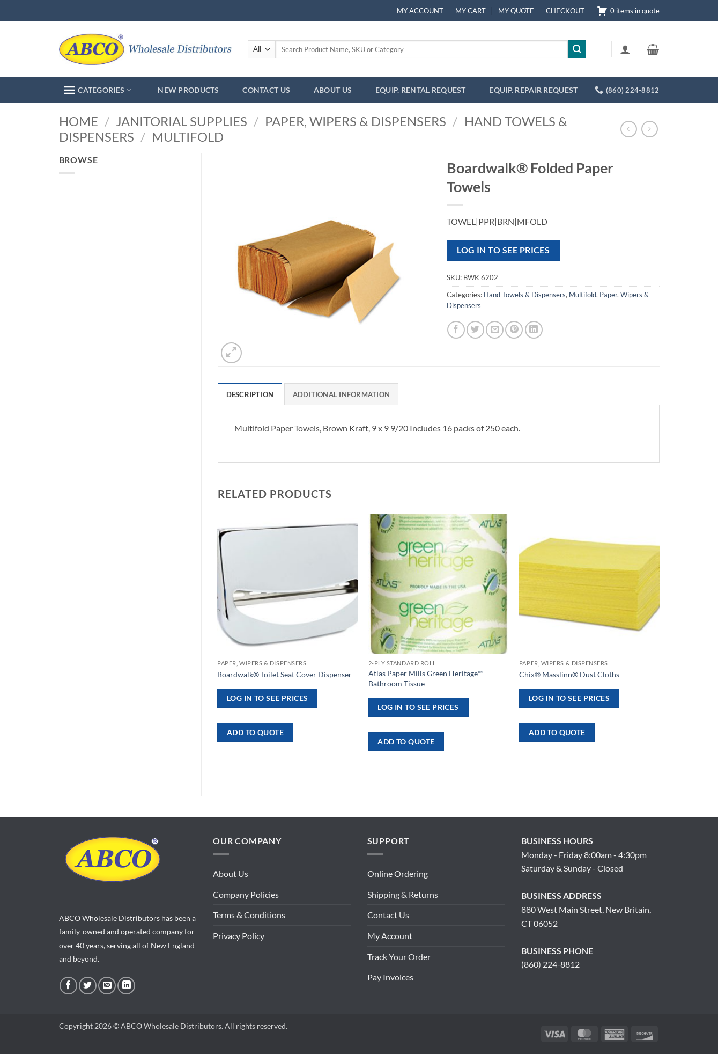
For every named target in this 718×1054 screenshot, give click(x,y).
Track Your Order (399, 956)
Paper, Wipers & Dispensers (355, 121)
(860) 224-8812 (550, 964)
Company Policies (246, 894)
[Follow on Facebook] (68, 985)
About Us (230, 873)
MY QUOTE (516, 10)
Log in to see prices (503, 250)
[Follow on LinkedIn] (126, 985)
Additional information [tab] (341, 394)
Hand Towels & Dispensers (525, 294)
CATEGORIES (97, 90)
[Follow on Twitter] (88, 985)
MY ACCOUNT (420, 10)
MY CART (470, 10)
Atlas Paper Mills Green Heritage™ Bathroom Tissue (425, 678)
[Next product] (628, 129)
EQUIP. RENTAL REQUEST (420, 89)
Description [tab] (250, 394)
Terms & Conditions (249, 915)
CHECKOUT (565, 10)
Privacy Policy (238, 936)
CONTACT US (266, 89)
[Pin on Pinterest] (514, 330)
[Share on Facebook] (456, 330)
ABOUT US (333, 89)
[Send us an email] (107, 985)
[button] (625, 49)
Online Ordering (397, 873)
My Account (389, 936)
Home (78, 121)
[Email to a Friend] (495, 330)
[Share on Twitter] (475, 330)
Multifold (188, 136)
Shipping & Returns (402, 894)
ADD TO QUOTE (255, 732)
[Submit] (577, 49)
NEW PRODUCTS (188, 89)
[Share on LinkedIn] (534, 330)
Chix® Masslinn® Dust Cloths (569, 674)
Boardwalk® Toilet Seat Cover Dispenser (284, 674)
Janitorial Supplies (181, 121)
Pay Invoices (390, 977)
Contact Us (388, 915)
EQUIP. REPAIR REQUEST (533, 89)
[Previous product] (649, 129)
